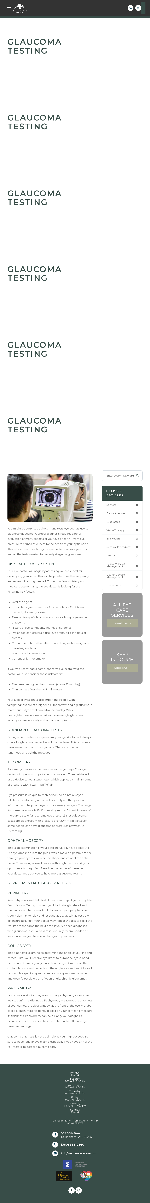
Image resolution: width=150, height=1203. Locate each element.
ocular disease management (116, 577)
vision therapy (115, 530)
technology (114, 586)
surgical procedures (119, 547)
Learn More (121, 624)
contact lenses (116, 513)
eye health (113, 539)
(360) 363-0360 (72, 1144)
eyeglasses (113, 522)
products (112, 556)
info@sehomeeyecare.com (78, 1153)
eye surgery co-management (116, 566)
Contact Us (121, 669)
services (111, 505)
